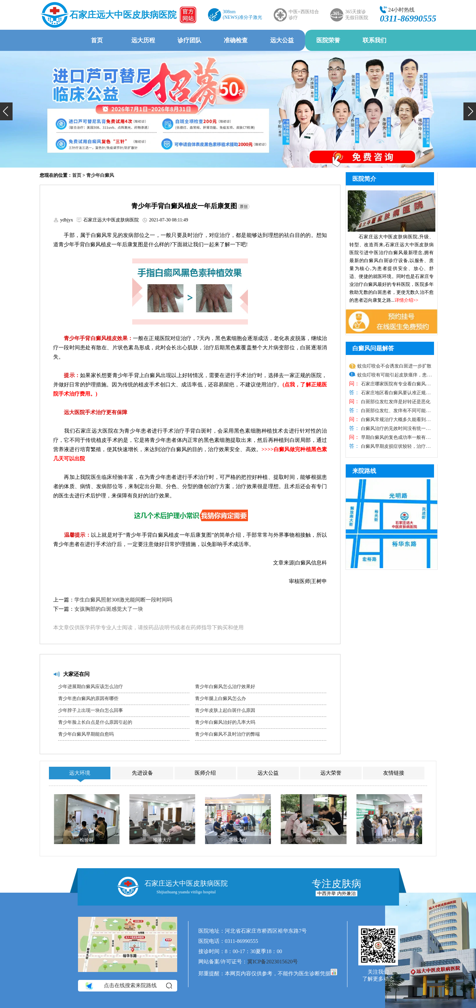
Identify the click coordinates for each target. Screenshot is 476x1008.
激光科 (389, 839)
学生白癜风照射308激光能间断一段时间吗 (123, 599)
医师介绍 (205, 773)
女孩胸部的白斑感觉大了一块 (108, 609)
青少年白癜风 (100, 175)
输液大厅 (162, 839)
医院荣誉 (328, 40)
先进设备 (142, 773)
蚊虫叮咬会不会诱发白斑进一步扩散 (394, 366)
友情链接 (393, 773)
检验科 (87, 839)
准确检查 (236, 40)
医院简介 (364, 178)
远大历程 (143, 40)
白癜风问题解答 (373, 348)
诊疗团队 (189, 40)
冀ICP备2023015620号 (272, 961)
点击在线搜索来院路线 (128, 986)
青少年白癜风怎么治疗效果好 (225, 686)
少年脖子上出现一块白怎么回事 (90, 710)
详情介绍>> (406, 300)
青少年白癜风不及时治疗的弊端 (227, 734)
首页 (97, 40)
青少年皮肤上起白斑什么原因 (225, 710)
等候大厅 (238, 839)
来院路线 (364, 471)
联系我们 (374, 40)
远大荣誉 (330, 773)
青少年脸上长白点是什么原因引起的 (95, 722)
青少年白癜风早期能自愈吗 (86, 734)
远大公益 (282, 40)
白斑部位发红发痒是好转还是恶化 (395, 401)
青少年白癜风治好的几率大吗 (225, 722)
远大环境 (79, 773)
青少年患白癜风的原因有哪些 (88, 698)
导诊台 (314, 839)
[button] (6, 111)
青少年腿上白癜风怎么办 (220, 698)
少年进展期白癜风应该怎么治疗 (90, 686)
